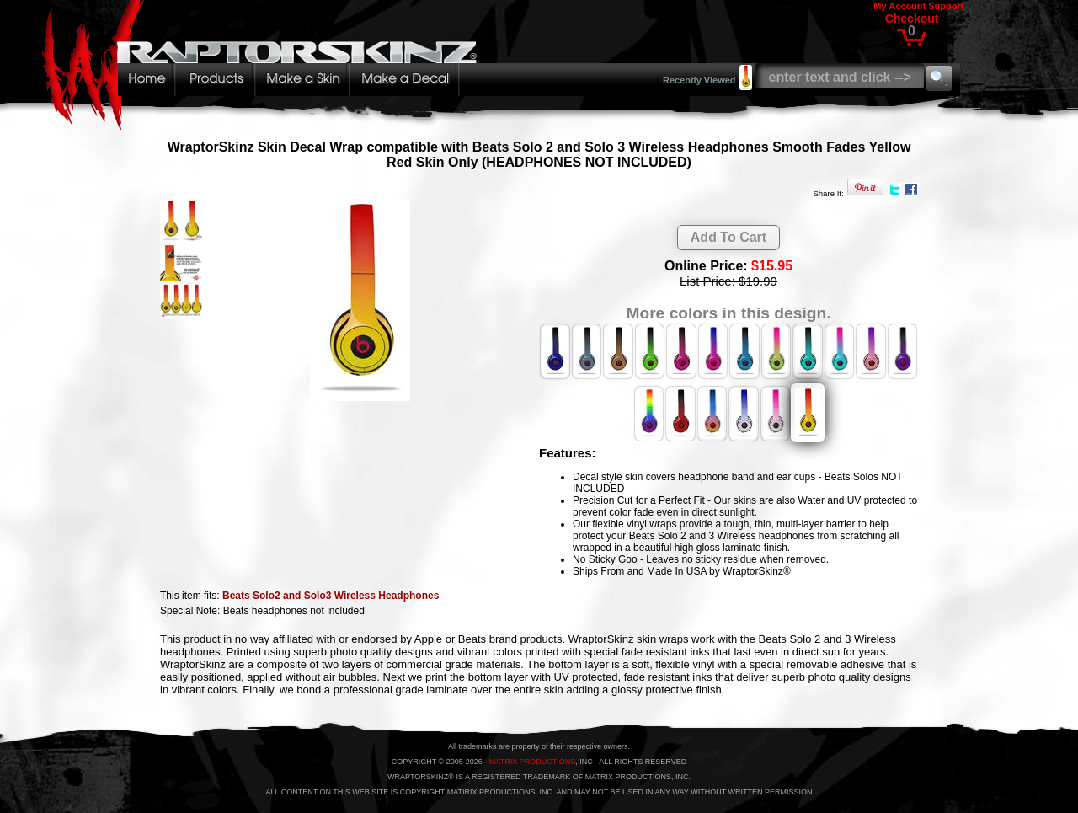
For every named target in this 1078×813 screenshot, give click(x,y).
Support (945, 6)
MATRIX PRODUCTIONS (532, 761)
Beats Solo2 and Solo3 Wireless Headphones (330, 596)
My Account (899, 6)
